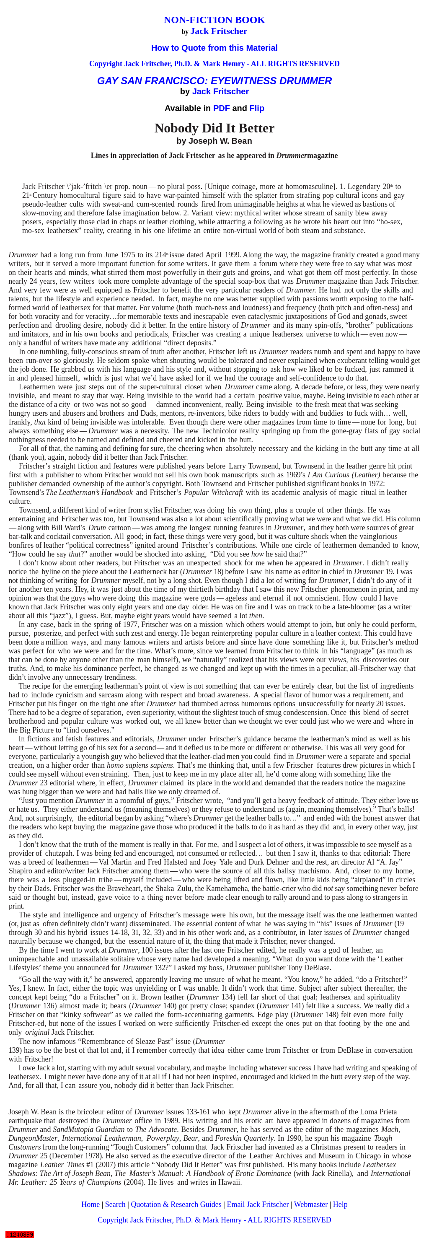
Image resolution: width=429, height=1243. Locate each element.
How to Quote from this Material (214, 47)
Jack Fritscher (218, 31)
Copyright (106, 64)
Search (115, 1204)
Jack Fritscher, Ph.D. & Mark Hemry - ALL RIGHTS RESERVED (232, 64)
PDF (221, 108)
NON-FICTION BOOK (214, 19)
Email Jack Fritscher (258, 1204)
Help (340, 1204)
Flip (257, 108)
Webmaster (311, 1204)
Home (90, 1204)
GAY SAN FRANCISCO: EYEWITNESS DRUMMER (214, 80)
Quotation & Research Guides (176, 1204)
